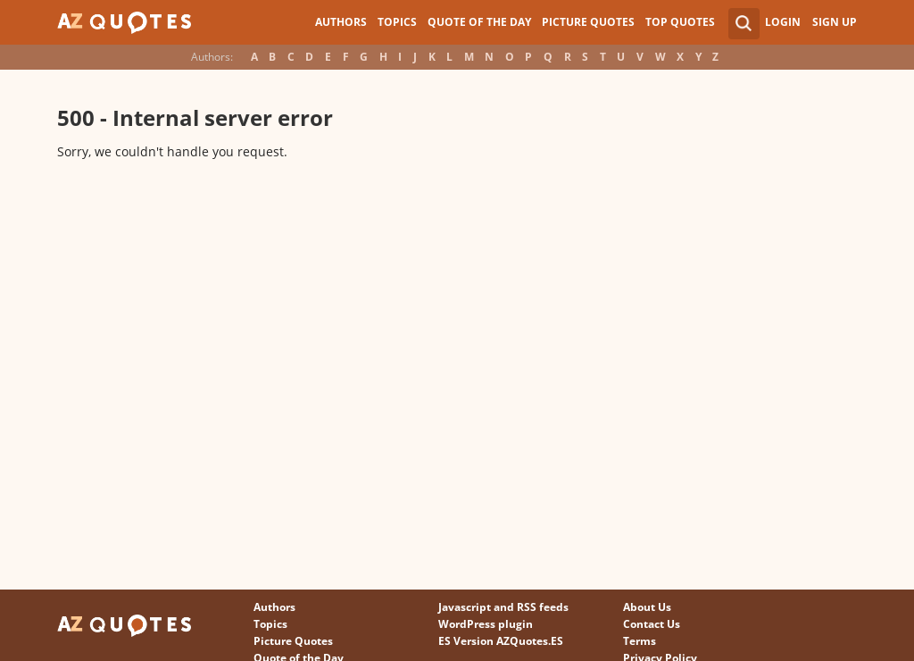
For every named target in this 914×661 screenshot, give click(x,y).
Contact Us (651, 624)
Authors (341, 21)
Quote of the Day (479, 21)
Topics (397, 21)
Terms (639, 640)
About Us (647, 607)
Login (783, 21)
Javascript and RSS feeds (503, 607)
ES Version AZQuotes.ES (500, 640)
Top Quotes (680, 21)
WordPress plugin (485, 624)
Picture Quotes (588, 21)
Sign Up (834, 21)
